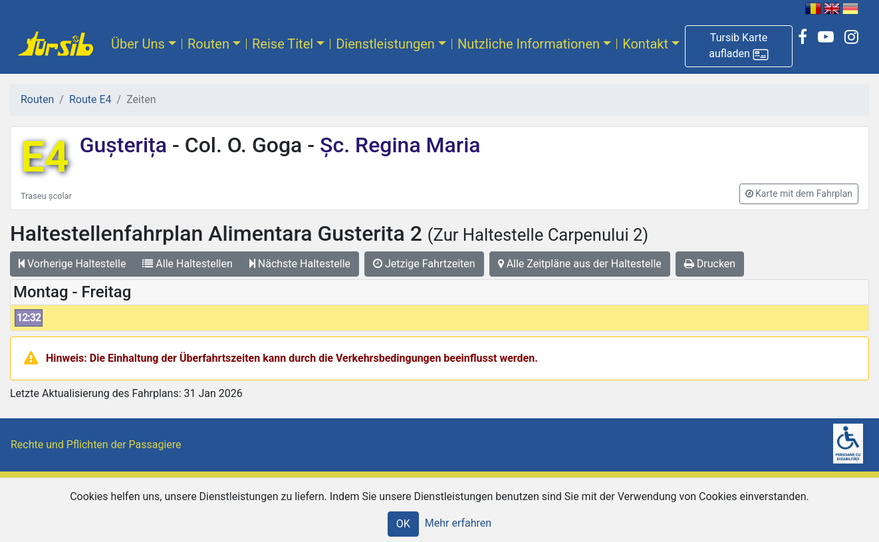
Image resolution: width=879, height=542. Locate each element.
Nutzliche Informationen (528, 44)
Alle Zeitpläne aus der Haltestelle (580, 263)
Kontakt (645, 44)
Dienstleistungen (385, 44)
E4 (45, 157)
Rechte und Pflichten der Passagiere (96, 444)
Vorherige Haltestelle (72, 263)
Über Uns (138, 44)
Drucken (709, 263)
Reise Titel (282, 44)
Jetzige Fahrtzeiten (424, 263)
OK (403, 523)
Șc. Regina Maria (397, 145)
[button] (739, 46)
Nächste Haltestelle (299, 263)
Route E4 (90, 99)
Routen (208, 44)
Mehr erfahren (458, 523)
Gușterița (126, 145)
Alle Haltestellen (187, 263)
